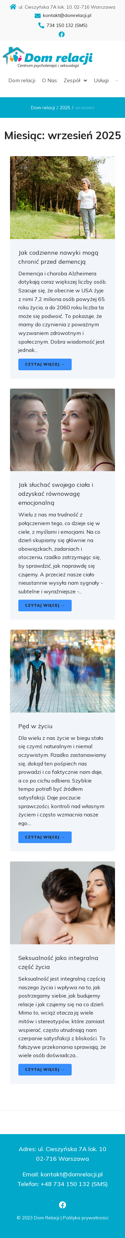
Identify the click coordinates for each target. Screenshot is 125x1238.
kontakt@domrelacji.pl (72, 1174)
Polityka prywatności (85, 1218)
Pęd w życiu (35, 726)
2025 (65, 108)
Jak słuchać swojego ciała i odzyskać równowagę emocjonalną (55, 493)
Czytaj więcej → (45, 364)
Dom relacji (43, 108)
